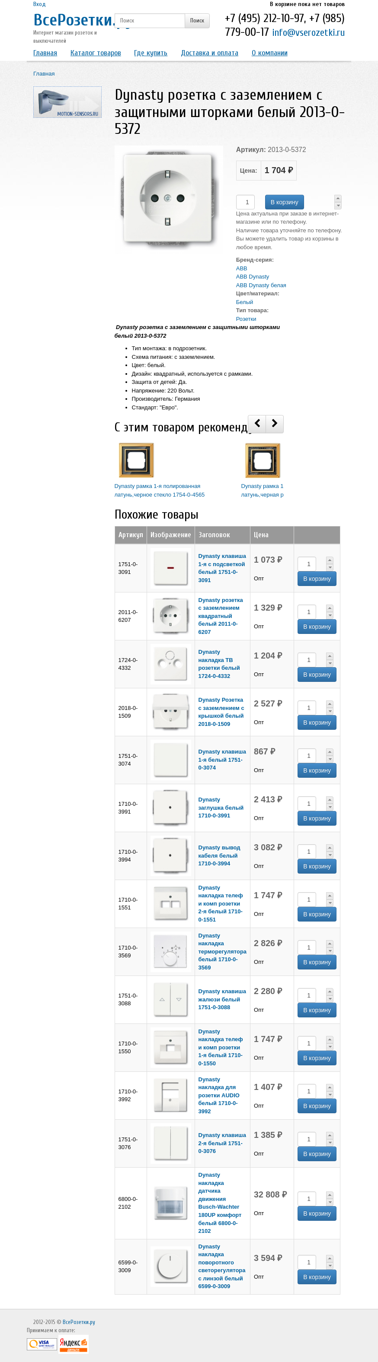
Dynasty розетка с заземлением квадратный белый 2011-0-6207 (221, 616)
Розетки (246, 319)
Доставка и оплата (209, 52)
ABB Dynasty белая (261, 285)
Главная (45, 52)
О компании (270, 52)
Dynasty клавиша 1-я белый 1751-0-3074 (222, 759)
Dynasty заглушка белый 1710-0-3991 (221, 807)
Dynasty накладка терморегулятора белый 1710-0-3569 (223, 951)
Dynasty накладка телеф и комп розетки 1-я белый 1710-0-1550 (221, 1047)
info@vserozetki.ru (308, 32)
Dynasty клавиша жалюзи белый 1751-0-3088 (222, 999)
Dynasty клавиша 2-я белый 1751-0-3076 (222, 1143)
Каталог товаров (95, 52)
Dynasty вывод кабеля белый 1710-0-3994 (219, 855)
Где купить (150, 52)
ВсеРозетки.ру (83, 20)
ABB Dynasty (252, 276)
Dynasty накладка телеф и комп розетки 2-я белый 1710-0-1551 (221, 903)
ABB (241, 268)
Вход (39, 4)
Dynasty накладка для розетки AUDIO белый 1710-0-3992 (219, 1095)
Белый (244, 302)
